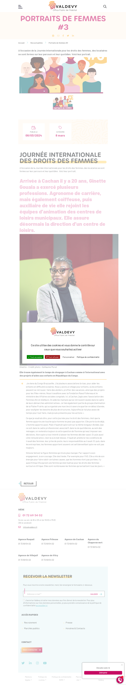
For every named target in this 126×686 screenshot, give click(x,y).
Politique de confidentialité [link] (88, 357)
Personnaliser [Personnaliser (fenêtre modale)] (68, 357)
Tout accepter (35, 357)
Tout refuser (52, 357)
